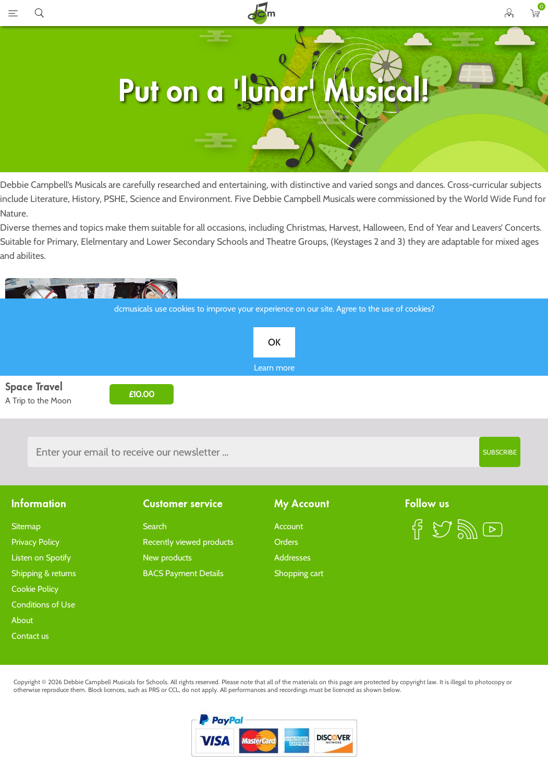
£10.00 (141, 394)
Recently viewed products (188, 542)
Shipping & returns (43, 573)
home (261, 13)
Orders (286, 542)
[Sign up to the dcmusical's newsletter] (274, 452)
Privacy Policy (35, 542)
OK (274, 349)
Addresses (292, 558)
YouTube (493, 534)
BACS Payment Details (183, 573)
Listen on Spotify (41, 558)
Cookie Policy (34, 589)
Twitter (443, 534)
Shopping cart (298, 573)
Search (155, 526)
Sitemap (26, 526)
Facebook (418, 534)
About (22, 620)
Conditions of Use (43, 605)
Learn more (274, 375)
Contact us (30, 636)
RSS (468, 534)
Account (288, 526)
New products (167, 558)
